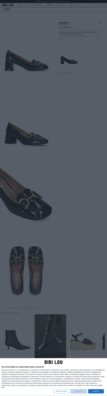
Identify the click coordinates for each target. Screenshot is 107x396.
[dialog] (53, 377)
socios (17, 370)
